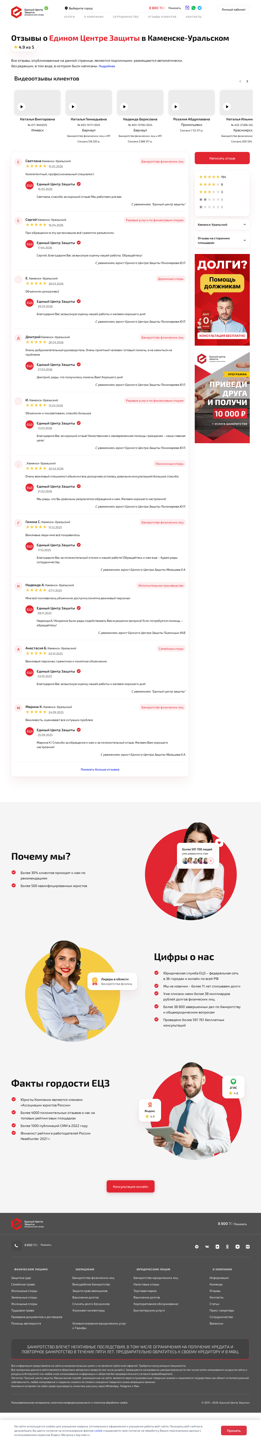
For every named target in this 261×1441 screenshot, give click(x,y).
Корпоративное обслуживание (156, 1335)
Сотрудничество (126, 16)
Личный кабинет (234, 9)
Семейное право (23, 1316)
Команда (216, 1316)
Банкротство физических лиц (93, 1309)
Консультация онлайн (130, 1222)
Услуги (69, 16)
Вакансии (217, 1355)
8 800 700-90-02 (163, 8)
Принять (234, 1430)
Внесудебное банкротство (91, 1316)
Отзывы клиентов (162, 16)
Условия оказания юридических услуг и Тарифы (99, 1357)
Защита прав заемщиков (89, 1322)
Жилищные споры (24, 1322)
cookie (98, 1430)
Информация (219, 1309)
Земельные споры (24, 1329)
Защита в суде (21, 1309)
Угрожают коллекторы (88, 1342)
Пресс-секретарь (222, 1342)
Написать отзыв (222, 186)
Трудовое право (22, 1342)
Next (241, 86)
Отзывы (215, 1322)
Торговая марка (145, 1322)
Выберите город (79, 8)
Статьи (215, 1335)
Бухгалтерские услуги (149, 1342)
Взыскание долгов (85, 1329)
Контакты (194, 16)
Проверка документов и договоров (36, 1348)
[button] (108, 66)
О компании (94, 16)
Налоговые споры (146, 1316)
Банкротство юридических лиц (156, 1309)
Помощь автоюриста (26, 1355)
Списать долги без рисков (90, 1335)
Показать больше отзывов (100, 804)
